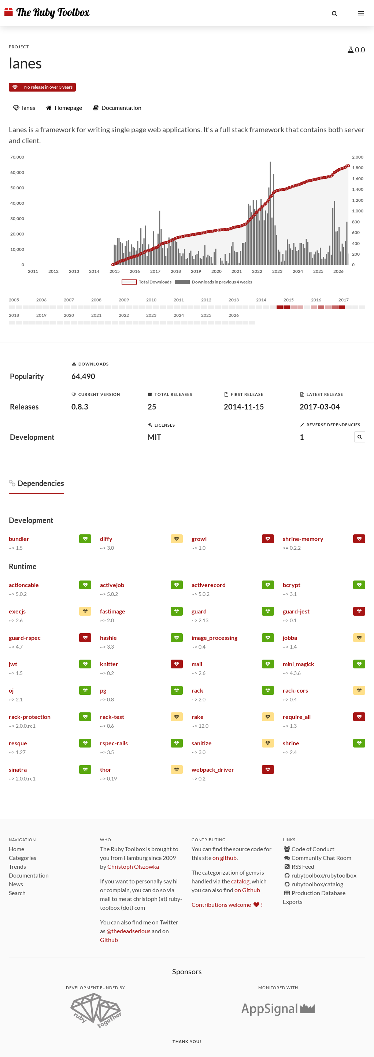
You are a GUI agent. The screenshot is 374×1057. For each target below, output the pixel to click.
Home (16, 848)
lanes (25, 63)
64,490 (83, 376)
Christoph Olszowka (133, 866)
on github (224, 857)
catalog (240, 881)
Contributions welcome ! (227, 904)
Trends (17, 866)
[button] (334, 13)
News (16, 883)
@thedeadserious (129, 930)
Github (109, 939)
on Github (247, 889)
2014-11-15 (244, 406)
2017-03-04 (320, 406)
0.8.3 (79, 406)
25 (152, 406)
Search (17, 892)
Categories (22, 857)
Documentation (29, 875)
